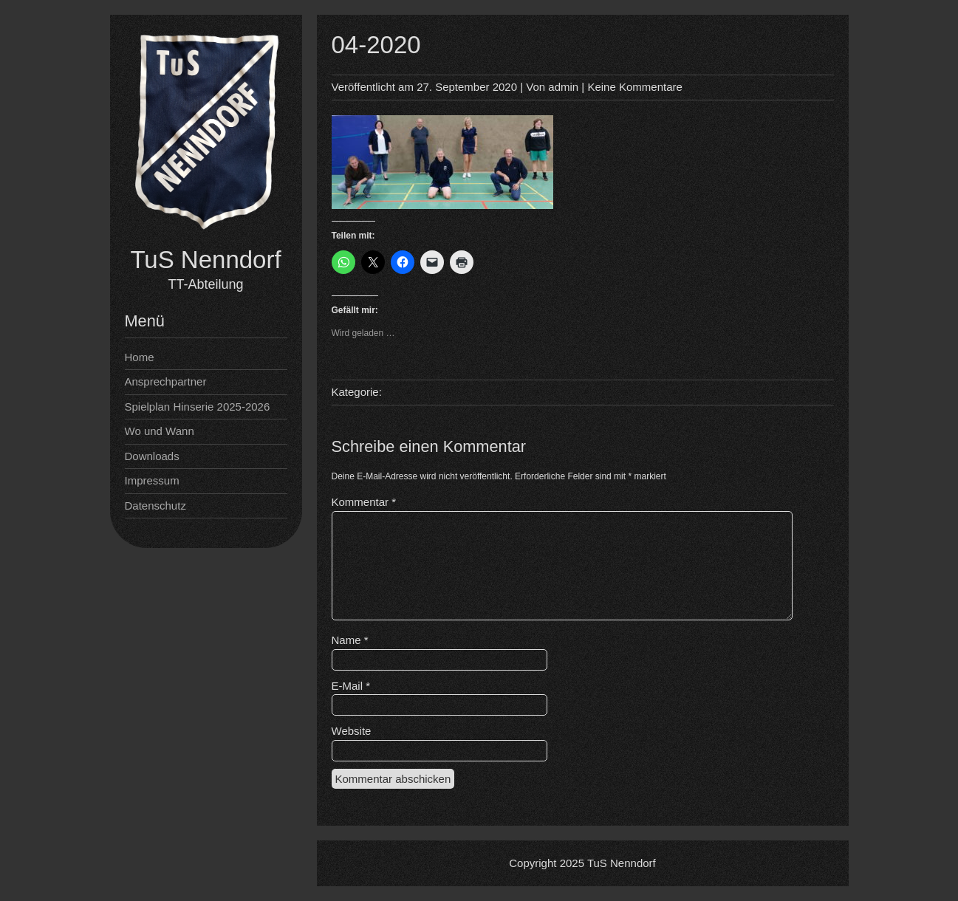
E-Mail (351, 685)
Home (139, 357)
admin (563, 86)
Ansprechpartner (166, 381)
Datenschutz (155, 505)
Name (350, 640)
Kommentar (364, 502)
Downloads (152, 456)
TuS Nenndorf (205, 259)
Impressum (152, 480)
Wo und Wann (159, 431)
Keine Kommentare (634, 86)
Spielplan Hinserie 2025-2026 (197, 406)
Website (352, 730)
